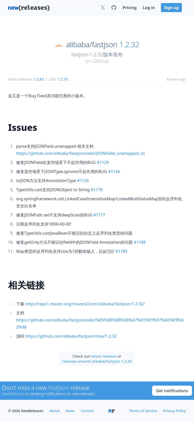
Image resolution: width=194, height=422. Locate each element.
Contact (87, 410)
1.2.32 (129, 44)
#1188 (140, 242)
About (54, 410)
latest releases (103, 356)
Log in (149, 7)
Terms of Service (143, 410)
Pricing (129, 7)
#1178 (97, 189)
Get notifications (172, 390)
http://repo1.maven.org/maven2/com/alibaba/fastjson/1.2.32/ (85, 304)
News (70, 410)
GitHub (100, 61)
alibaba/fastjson (91, 44)
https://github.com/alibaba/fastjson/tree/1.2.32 (71, 336)
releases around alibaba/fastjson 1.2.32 (97, 361)
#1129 (103, 162)
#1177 (99, 215)
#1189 (121, 251)
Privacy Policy (174, 410)
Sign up (171, 7)
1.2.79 (62, 79)
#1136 (83, 180)
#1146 (114, 171)
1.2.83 (39, 79)
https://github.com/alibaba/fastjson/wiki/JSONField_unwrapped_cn (80, 153)
